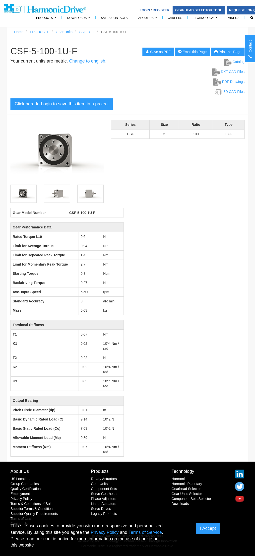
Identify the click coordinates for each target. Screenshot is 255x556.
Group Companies (24, 484)
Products (100, 471)
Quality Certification (25, 489)
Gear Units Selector (187, 494)
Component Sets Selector (191, 499)
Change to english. (87, 61)
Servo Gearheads (104, 494)
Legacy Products (104, 514)
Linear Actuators (103, 504)
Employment (20, 494)
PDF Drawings (229, 82)
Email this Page (192, 52)
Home (18, 32)
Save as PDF (158, 52)
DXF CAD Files (228, 72)
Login (145, 10)
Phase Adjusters (103, 499)
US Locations (20, 479)
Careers (175, 18)
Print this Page (227, 52)
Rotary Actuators (104, 479)
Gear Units (64, 32)
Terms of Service (145, 532)
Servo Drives (101, 509)
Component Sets (104, 489)
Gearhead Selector (186, 489)
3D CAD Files (229, 92)
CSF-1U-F (87, 32)
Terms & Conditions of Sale (31, 504)
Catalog (234, 62)
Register (161, 10)
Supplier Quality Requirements (34, 514)
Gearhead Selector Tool (199, 10)
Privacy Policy (21, 499)
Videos (233, 18)
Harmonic (179, 479)
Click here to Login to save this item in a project (62, 103)
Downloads (79, 19)
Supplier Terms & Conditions (32, 509)
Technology (206, 19)
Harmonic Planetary (187, 484)
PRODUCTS (47, 19)
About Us (148, 19)
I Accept (208, 528)
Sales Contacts (114, 18)
